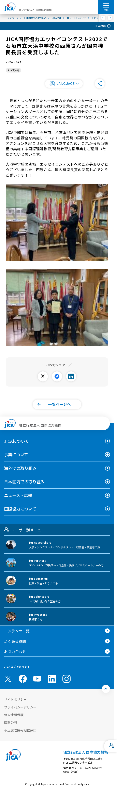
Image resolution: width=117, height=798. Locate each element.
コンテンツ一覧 (17, 630)
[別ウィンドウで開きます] (43, 376)
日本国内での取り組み (24, 482)
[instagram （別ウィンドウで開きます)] (66, 679)
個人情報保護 (14, 714)
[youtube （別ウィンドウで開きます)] (37, 679)
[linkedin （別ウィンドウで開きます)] (52, 679)
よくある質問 (15, 641)
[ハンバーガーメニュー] (106, 5)
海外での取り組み (20, 468)
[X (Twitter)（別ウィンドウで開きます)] (8, 678)
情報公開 (10, 722)
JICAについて (16, 441)
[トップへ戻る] (106, 689)
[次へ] (110, 18)
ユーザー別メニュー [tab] (24, 529)
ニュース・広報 (18, 495)
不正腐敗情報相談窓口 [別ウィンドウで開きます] (20, 730)
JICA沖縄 (100, 26)
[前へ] (103, 18)
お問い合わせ (15, 651)
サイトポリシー (15, 699)
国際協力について (20, 509)
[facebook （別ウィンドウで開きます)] (23, 679)
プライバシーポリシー (20, 707)
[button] (64, 84)
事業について (16, 454)
